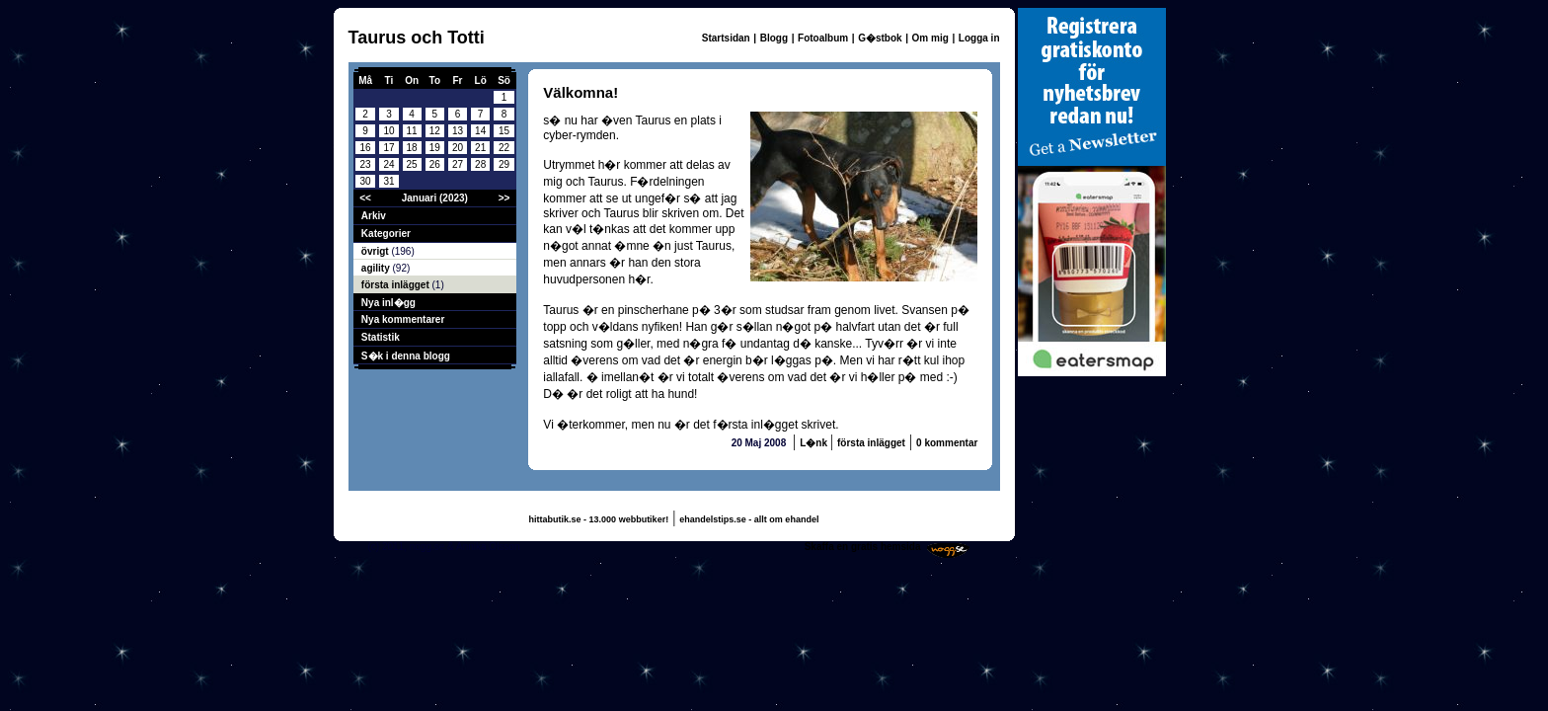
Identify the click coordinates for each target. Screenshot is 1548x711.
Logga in (979, 38)
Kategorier (386, 233)
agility (377, 268)
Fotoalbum (823, 38)
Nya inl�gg (388, 302)
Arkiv (373, 215)
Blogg (774, 38)
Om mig (930, 38)
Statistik (380, 337)
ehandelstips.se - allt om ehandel (748, 519)
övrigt (376, 251)
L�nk (815, 442)
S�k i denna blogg (405, 356)
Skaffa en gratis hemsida (863, 546)
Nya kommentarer (402, 319)
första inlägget (396, 284)
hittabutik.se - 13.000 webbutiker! (599, 519)
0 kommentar (946, 442)
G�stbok (879, 38)
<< (365, 198)
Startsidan (726, 38)
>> (504, 198)
